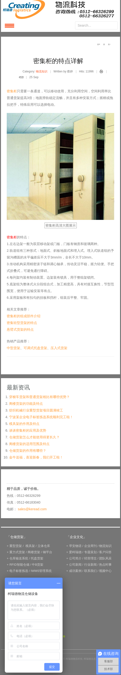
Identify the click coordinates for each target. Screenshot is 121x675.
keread (60, 9)
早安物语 (75, 546)
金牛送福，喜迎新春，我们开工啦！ (36, 457)
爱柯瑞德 (75, 552)
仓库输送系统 (18, 558)
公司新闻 (75, 564)
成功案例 (75, 571)
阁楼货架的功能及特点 (26, 403)
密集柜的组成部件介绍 (23, 316)
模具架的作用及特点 (24, 424)
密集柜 (12, 91)
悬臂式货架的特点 (20, 329)
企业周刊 (90, 546)
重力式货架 (17, 552)
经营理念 (90, 558)
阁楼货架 (34, 552)
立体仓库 (44, 546)
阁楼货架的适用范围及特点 (29, 444)
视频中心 (105, 571)
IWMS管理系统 (41, 571)
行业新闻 (90, 564)
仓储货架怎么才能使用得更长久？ (34, 437)
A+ (98, 44)
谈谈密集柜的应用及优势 (27, 430)
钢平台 (47, 552)
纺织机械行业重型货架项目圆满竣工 (36, 410)
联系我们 (90, 571)
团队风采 (105, 558)
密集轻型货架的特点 (22, 323)
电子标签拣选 (18, 571)
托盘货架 (37, 558)
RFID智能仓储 (19, 564)
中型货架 (13, 348)
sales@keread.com (32, 509)
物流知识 (41, 71)
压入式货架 (59, 348)
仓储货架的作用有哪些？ (27, 450)
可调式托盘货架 (35, 348)
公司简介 (75, 558)
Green (64, 636)
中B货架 (37, 564)
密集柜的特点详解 (58, 61)
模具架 (30, 546)
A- (109, 44)
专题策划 (90, 552)
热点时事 (105, 564)
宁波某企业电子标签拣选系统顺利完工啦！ (41, 417)
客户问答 (105, 552)
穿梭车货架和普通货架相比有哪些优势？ (39, 397)
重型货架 (15, 546)
